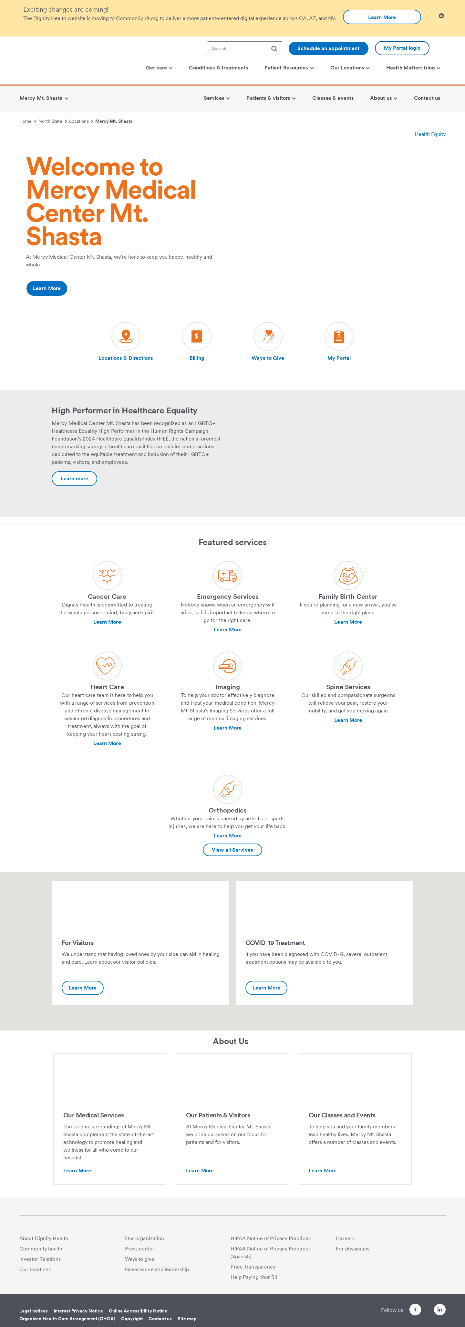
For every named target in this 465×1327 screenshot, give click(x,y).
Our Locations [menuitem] (350, 68)
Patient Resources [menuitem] (289, 68)
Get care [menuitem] (159, 68)
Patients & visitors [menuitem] (271, 98)
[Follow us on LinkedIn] (440, 1311)
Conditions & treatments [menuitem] (218, 68)
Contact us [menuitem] (427, 98)
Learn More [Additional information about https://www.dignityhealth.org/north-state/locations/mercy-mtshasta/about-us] (47, 288)
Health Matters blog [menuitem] (413, 68)
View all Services (232, 850)
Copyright (132, 1318)
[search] (276, 49)
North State (52, 121)
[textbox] (244, 48)
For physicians (352, 1249)
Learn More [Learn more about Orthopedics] (228, 836)
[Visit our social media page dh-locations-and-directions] (126, 342)
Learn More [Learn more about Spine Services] (348, 720)
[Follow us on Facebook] (403, 1311)
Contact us (160, 1318)
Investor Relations (40, 1259)
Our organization (144, 1238)
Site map (187, 1318)
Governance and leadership (157, 1269)
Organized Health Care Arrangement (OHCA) (67, 1318)
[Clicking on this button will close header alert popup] (441, 16)
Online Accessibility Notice (138, 1310)
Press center (139, 1249)
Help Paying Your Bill (255, 1277)
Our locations (35, 1269)
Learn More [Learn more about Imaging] (228, 728)
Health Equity (430, 134)
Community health (41, 1249)
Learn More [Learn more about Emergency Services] (228, 630)
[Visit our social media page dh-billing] (197, 342)
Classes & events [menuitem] (333, 98)
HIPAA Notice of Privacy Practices (271, 1238)
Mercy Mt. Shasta (114, 121)
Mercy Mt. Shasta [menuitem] (44, 98)
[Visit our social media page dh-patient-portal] (339, 342)
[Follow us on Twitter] (422, 1306)
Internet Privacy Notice (78, 1310)
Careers (345, 1238)
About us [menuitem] (384, 98)
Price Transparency (253, 1267)
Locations (81, 121)
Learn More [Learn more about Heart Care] (107, 743)
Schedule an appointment (328, 48)
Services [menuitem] (217, 98)
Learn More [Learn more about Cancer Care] (107, 622)
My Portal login (402, 48)
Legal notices (33, 1310)
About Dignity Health (43, 1238)
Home (27, 121)
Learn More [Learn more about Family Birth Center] (348, 622)
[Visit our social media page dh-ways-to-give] (268, 342)
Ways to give (139, 1259)
